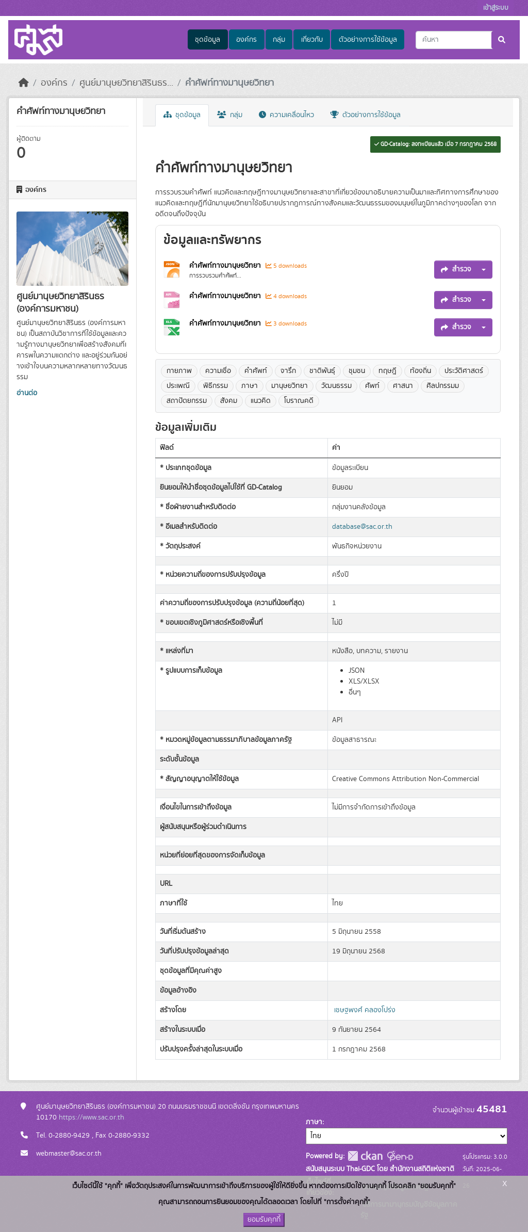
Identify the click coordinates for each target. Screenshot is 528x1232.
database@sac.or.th (362, 527)
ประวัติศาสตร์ (463, 371)
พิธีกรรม (215, 386)
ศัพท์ (372, 386)
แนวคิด (261, 401)
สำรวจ (456, 269)
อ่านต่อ (26, 393)
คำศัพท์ (255, 371)
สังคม (228, 401)
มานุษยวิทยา (289, 386)
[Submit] (502, 40)
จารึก (288, 371)
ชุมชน (357, 371)
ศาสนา (403, 386)
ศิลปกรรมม (442, 386)
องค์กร (246, 40)
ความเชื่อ (218, 371)
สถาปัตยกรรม (187, 401)
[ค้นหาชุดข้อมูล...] (464, 40)
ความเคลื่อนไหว (286, 115)
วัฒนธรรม (336, 386)
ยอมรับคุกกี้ (264, 1219)
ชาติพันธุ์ (322, 371)
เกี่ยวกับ (312, 40)
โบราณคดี (299, 401)
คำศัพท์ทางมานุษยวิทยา (229, 83)
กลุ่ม (279, 40)
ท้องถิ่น (420, 371)
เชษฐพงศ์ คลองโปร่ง (364, 1010)
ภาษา (249, 386)
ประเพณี (178, 386)
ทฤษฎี (387, 371)
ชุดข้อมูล (207, 40)
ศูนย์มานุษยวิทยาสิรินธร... (126, 83)
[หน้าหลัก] (24, 83)
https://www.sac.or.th (91, 1117)
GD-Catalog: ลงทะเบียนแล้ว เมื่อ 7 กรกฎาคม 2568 (435, 144)
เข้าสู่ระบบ (495, 8)
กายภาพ (179, 371)
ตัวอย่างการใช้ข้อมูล (368, 40)
